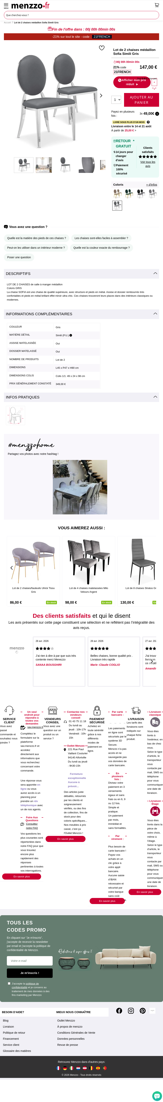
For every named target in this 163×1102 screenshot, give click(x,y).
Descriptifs (18, 274)
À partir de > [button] (123, 130)
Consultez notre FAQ (32, 825)
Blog (5, 1020)
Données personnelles (71, 1038)
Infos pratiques (23, 397)
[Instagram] (131, 1011)
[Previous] (12, 568)
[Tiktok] (152, 1011)
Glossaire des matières (17, 1050)
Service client (11, 1044)
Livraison (8, 1026)
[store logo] (81, 5)
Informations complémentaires (39, 314)
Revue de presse (67, 1044)
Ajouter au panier (141, 100)
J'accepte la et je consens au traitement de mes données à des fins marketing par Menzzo (29, 989)
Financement (11, 1038)
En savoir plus (22, 876)
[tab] (81, 274)
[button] (102, 48)
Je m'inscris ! (30, 973)
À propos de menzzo (69, 1026)
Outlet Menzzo (66, 1020)
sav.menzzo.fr (35, 727)
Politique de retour (14, 1032)
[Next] (101, 95)
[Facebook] (119, 1011)
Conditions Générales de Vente (76, 1032)
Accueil (7, 22)
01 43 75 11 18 (77, 721)
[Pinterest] (143, 1011)
